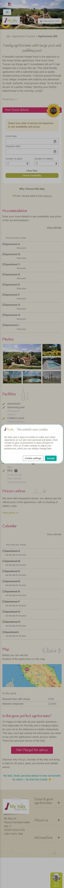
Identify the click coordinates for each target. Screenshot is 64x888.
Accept (50, 458)
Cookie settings (33, 458)
